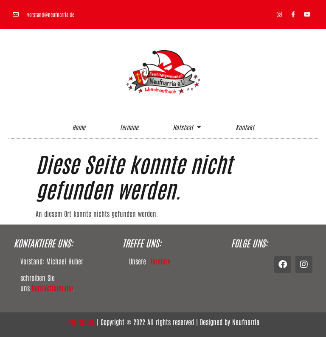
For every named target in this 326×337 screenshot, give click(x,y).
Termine (129, 127)
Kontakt (245, 127)
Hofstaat (187, 127)
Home (78, 127)
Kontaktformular (52, 288)
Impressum (81, 321)
